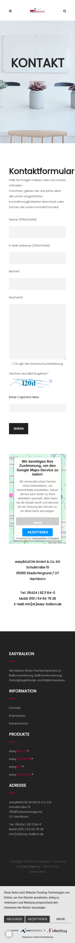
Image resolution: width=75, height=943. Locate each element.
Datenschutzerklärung (43, 937)
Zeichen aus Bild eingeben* (29, 373)
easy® (19, 751)
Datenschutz (18, 723)
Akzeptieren (37, 532)
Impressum (17, 715)
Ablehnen (14, 919)
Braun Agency (30, 866)
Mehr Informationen (38, 523)
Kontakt (15, 708)
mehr (61, 919)
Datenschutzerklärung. (46, 364)
